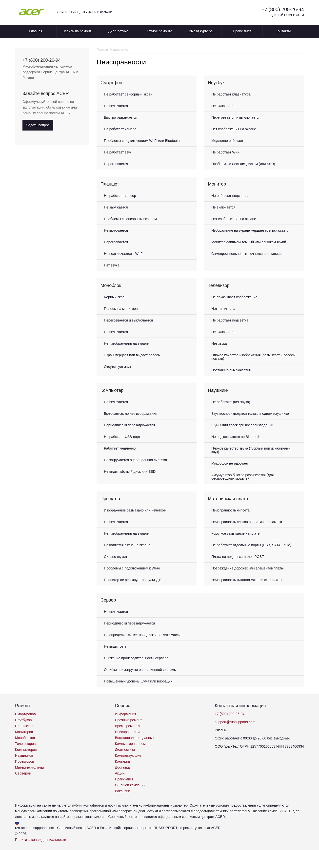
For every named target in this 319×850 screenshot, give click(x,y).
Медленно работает (227, 141)
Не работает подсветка (229, 196)
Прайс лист (242, 31)
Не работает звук (117, 152)
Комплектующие (128, 755)
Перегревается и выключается (235, 117)
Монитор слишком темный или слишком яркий (248, 242)
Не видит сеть (115, 646)
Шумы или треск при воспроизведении (242, 425)
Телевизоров (25, 744)
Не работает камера (120, 129)
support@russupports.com (235, 722)
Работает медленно (120, 448)
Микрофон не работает (229, 463)
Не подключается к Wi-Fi (123, 254)
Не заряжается (116, 207)
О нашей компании (130, 785)
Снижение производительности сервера (136, 658)
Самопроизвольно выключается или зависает (248, 254)
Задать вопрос (38, 125)
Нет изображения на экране (233, 129)
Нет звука (112, 265)
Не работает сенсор (120, 196)
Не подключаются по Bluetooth (235, 437)
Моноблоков (25, 738)
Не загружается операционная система (135, 460)
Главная (35, 31)
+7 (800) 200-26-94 (282, 9)
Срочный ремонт (128, 720)
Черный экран (115, 297)
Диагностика (118, 31)
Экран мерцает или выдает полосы (132, 355)
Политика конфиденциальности (40, 840)
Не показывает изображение (234, 297)
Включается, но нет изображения (130, 414)
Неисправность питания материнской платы (246, 580)
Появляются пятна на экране (127, 545)
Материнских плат (29, 767)
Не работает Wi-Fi (225, 152)
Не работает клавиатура (230, 94)
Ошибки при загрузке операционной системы (140, 670)
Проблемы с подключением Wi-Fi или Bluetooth (142, 141)
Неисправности (127, 732)
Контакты (283, 31)
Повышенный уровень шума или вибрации (138, 681)
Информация (125, 714)
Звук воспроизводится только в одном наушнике (250, 414)
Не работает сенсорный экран (128, 94)
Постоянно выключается (231, 370)
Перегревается (116, 164)
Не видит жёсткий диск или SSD (130, 471)
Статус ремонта (159, 31)
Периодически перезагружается (129, 425)
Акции (119, 773)
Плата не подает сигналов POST (237, 557)
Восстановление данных (134, 738)
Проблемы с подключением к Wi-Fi (132, 568)
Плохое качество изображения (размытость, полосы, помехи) (253, 356)
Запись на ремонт (77, 31)
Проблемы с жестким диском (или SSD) (243, 164)
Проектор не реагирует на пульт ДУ (132, 580)
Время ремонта (127, 726)
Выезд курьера (201, 31)
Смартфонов (25, 714)
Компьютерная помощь (133, 744)
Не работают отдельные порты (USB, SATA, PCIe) (251, 545)
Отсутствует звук (117, 367)
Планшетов (24, 726)
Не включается (116, 106)
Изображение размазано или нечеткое (135, 510)
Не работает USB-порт (122, 437)
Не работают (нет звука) (230, 402)
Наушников (24, 755)
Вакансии (122, 791)
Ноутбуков (23, 720)
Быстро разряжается (120, 117)
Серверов (23, 773)
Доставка (122, 767)
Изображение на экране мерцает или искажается (250, 230)
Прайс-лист (124, 779)
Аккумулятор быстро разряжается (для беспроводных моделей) (242, 476)
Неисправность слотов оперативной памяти (246, 522)
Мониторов (24, 732)
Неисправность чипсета (230, 510)
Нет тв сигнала (223, 309)
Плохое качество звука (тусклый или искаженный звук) (251, 450)
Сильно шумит (115, 557)
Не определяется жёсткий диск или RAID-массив (143, 635)
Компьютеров (26, 750)
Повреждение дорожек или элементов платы (247, 568)
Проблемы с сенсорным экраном (130, 219)
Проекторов (24, 761)
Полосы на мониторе (121, 309)
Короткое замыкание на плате (235, 533)
